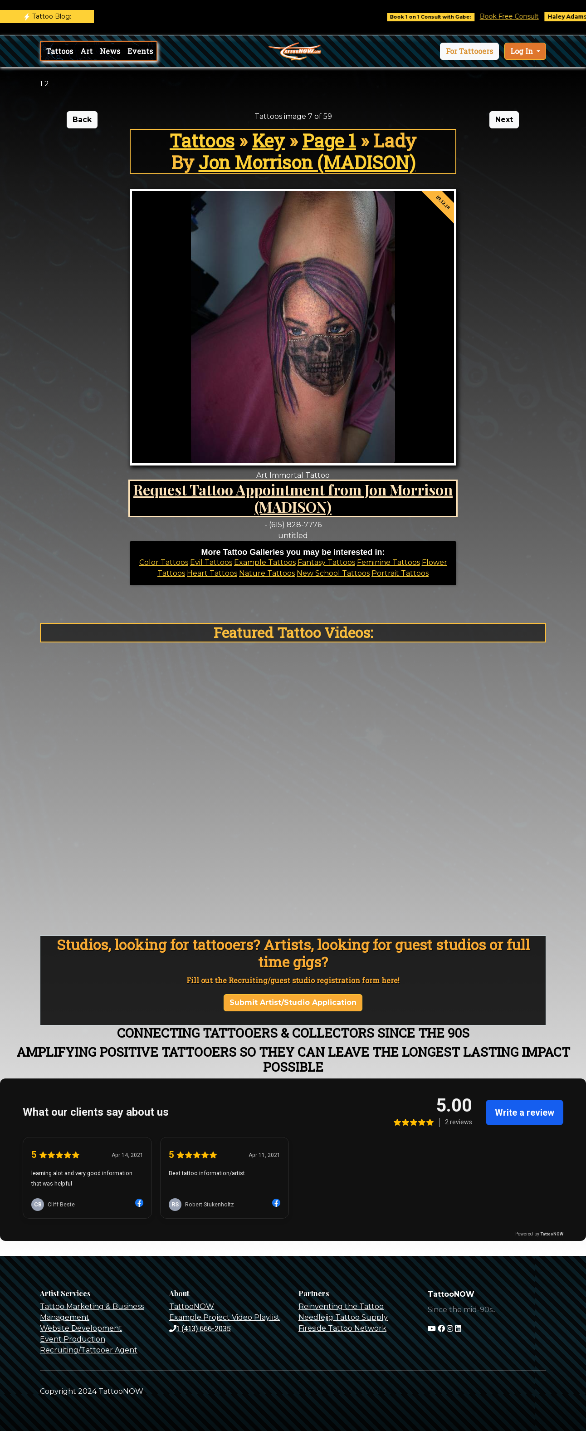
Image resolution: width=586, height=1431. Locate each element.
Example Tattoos (265, 562)
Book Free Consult (516, 16)
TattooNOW (191, 1306)
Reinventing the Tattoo (341, 1306)
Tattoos (59, 51)
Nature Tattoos (267, 573)
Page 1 (329, 140)
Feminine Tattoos (388, 562)
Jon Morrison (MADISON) (307, 162)
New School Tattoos (333, 573)
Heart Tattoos (212, 573)
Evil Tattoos (211, 562)
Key (268, 140)
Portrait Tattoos (400, 573)
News (110, 51)
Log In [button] (522, 51)
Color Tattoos (163, 562)
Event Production (72, 1339)
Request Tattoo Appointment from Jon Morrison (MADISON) (293, 498)
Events (140, 51)
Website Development (81, 1328)
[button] (469, 51)
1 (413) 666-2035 (200, 1328)
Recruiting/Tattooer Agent (88, 1350)
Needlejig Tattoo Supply (343, 1317)
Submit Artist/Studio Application (293, 1002)
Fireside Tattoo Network (342, 1328)
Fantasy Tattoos (326, 562)
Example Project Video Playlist (224, 1317)
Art (86, 51)
